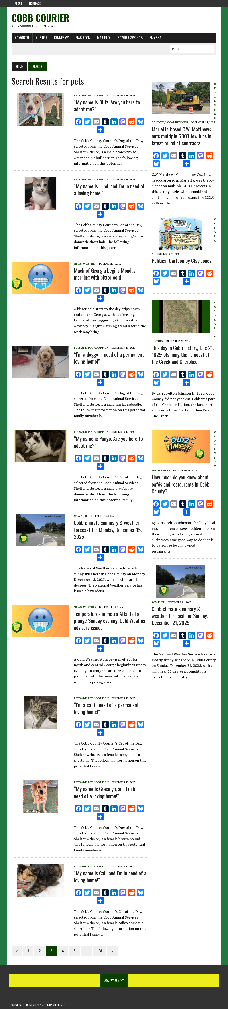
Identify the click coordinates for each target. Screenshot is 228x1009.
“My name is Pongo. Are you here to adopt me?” (108, 441)
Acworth (22, 37)
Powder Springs (129, 37)
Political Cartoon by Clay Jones (181, 260)
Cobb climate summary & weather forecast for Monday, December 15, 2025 (107, 529)
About (18, 3)
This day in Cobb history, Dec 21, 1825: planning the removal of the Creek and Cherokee (183, 354)
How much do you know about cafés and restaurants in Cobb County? (181, 484)
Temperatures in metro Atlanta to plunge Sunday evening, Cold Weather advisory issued (110, 620)
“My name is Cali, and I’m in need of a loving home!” (110, 876)
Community (215, 319)
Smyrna (155, 37)
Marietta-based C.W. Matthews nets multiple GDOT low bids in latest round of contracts (181, 136)
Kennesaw (61, 37)
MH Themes (59, 1005)
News (77, 263)
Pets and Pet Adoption (91, 95)
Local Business (176, 122)
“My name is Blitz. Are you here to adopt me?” (107, 105)
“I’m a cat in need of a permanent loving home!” (106, 708)
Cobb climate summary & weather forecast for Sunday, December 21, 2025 (180, 615)
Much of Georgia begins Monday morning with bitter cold (104, 273)
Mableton (82, 37)
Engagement (161, 470)
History (157, 341)
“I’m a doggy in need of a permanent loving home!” (109, 357)
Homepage (35, 3)
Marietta (103, 37)
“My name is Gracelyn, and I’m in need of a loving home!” (105, 792)
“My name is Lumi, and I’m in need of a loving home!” (109, 189)
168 (99, 951)
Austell (41, 37)
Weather (89, 263)
